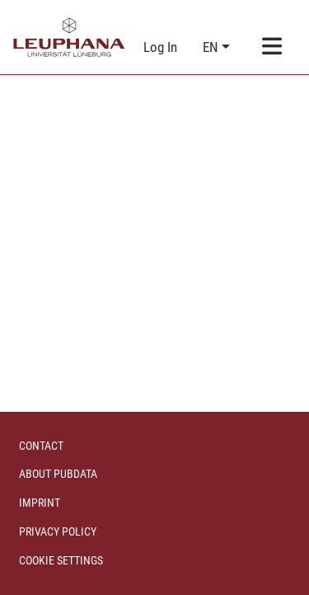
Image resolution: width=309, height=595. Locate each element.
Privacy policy (57, 531)
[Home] (69, 37)
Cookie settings (61, 560)
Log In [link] (161, 47)
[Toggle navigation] (272, 47)
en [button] (212, 47)
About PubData (58, 473)
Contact (41, 445)
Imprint (39, 502)
